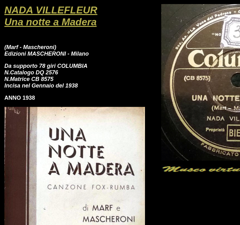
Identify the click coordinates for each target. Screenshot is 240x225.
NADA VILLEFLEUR (50, 10)
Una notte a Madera (50, 22)
